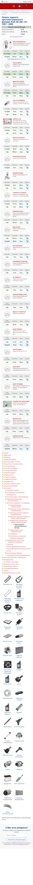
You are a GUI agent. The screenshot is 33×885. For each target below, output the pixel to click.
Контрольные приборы (15, 553)
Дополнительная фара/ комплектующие (15, 500)
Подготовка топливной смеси (14, 464)
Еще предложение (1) (16, 59)
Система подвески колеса (12, 483)
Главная (4, 11)
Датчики (10, 544)
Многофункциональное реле (17, 546)
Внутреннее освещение (18, 536)
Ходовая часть (9, 481)
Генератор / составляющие (16, 492)
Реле (9, 551)
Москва (5, 1)
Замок (7, 570)
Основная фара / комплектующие (18, 497)
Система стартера (13, 490)
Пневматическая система (12, 573)
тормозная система (11, 479)
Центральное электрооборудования (19, 555)
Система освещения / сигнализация (19, 503)
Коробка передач (10, 473)
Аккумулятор (12, 494)
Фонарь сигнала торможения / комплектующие (20, 509)
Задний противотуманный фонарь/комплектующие (19, 521)
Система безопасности (12, 568)
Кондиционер (9, 559)
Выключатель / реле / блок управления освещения (16, 541)
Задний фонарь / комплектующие (16, 506)
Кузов (6, 453)
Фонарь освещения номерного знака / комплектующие (20, 517)
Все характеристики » (16, 37)
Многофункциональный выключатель (19, 549)
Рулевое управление (11, 486)
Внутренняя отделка (11, 566)
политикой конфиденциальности (20, 844)
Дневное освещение (17, 538)
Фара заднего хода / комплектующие (17, 530)
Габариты (14, 534)
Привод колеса (9, 475)
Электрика (8, 488)
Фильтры (7, 457)
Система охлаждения (11, 468)
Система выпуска (10, 466)
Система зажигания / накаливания (15, 557)
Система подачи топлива (12, 462)
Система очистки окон (11, 564)
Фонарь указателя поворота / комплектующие (20, 513)
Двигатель (8, 455)
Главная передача (10, 477)
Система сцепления (11, 470)
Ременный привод (10, 459)
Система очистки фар (11, 562)
